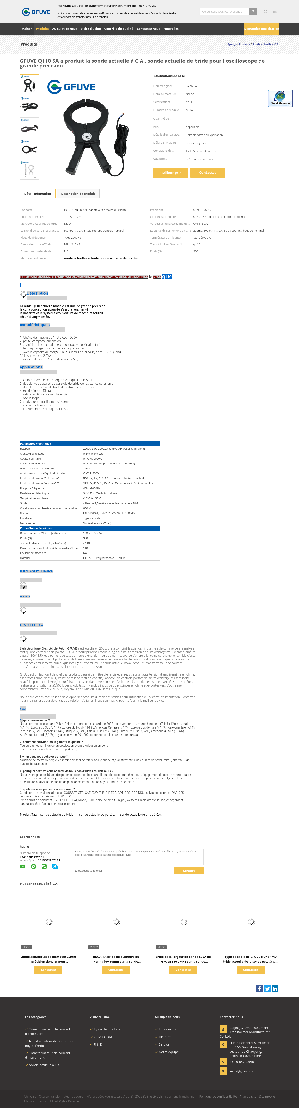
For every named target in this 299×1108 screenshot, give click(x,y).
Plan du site (248, 1096)
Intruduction (166, 1029)
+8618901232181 (32, 857)
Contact (189, 871)
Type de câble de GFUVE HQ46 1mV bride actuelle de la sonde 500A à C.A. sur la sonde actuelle (251, 961)
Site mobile (267, 1096)
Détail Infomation (37, 194)
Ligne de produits (105, 1029)
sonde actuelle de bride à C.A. (141, 814)
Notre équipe (167, 1052)
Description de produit (78, 194)
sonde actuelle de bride (57, 814)
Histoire (163, 1036)
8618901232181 (49, 860)
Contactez (207, 172)
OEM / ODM (101, 1036)
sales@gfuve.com (243, 1071)
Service (162, 1044)
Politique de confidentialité (218, 1096)
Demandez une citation (261, 29)
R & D (96, 1044)
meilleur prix (170, 172)
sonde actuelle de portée (96, 814)
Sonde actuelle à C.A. (43, 1065)
